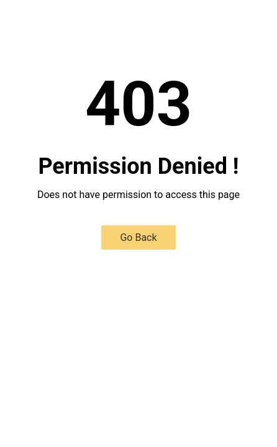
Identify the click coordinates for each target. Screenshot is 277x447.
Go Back (138, 237)
